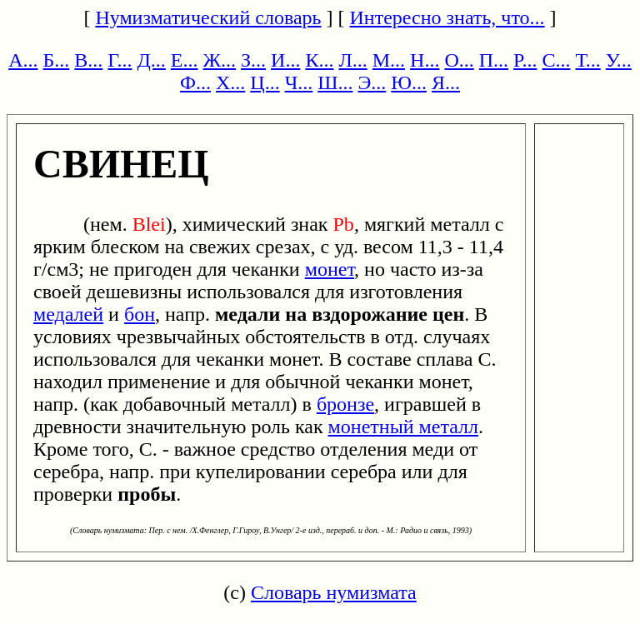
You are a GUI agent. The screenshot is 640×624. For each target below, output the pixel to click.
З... (253, 60)
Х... (230, 82)
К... (319, 60)
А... (23, 60)
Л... (352, 60)
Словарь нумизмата (334, 592)
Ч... (299, 82)
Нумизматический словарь (208, 17)
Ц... (264, 82)
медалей (68, 314)
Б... (56, 60)
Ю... (409, 82)
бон (139, 314)
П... (493, 60)
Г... (120, 60)
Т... (587, 60)
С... (556, 60)
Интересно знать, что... (447, 17)
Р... (525, 60)
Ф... (195, 82)
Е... (184, 60)
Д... (151, 60)
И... (285, 60)
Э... (372, 82)
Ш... (335, 82)
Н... (424, 60)
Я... (446, 82)
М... (388, 60)
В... (88, 60)
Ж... (220, 60)
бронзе (345, 404)
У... (619, 60)
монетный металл (403, 426)
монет (329, 269)
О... (458, 60)
